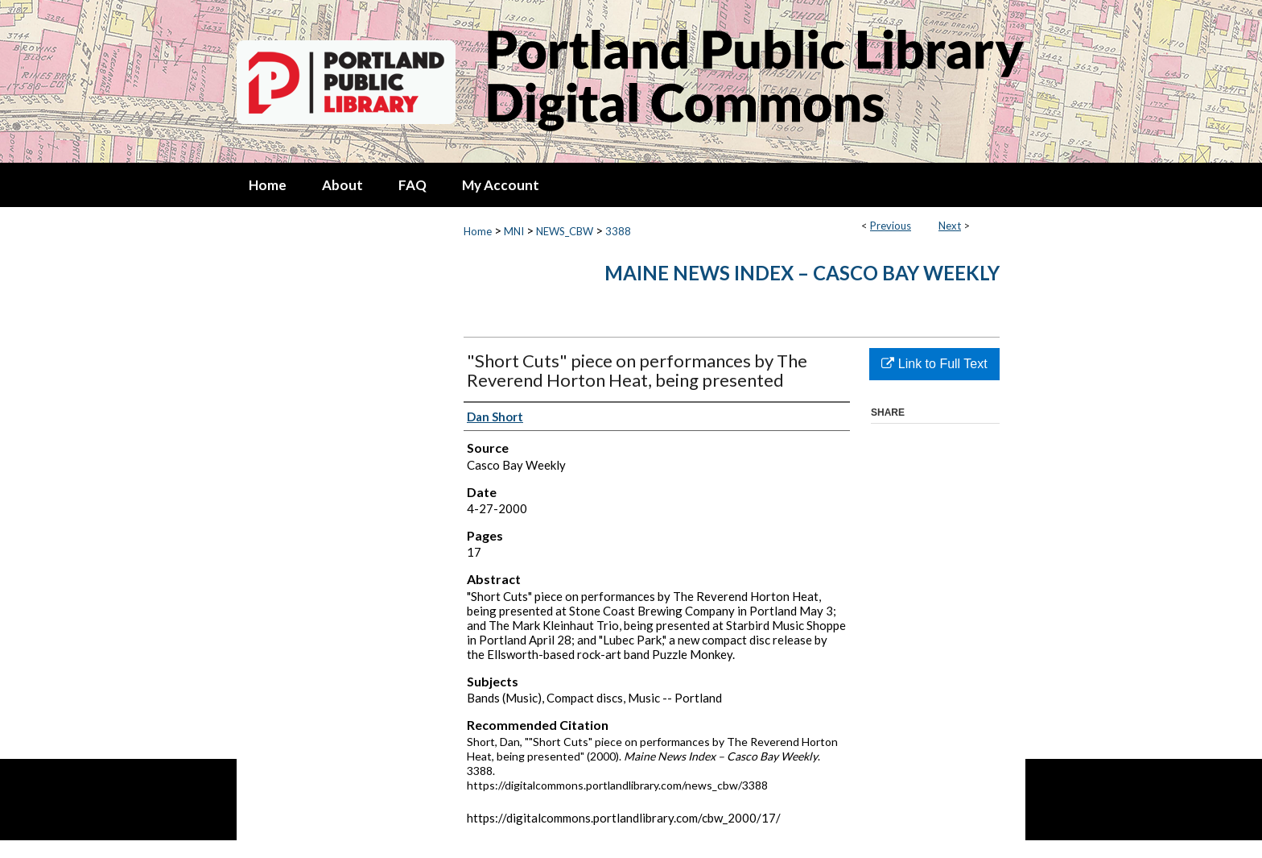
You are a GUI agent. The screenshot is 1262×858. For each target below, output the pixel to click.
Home (478, 231)
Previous (890, 225)
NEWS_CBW (564, 231)
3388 (618, 231)
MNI (514, 231)
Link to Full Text (934, 364)
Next (949, 225)
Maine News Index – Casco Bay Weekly (802, 272)
